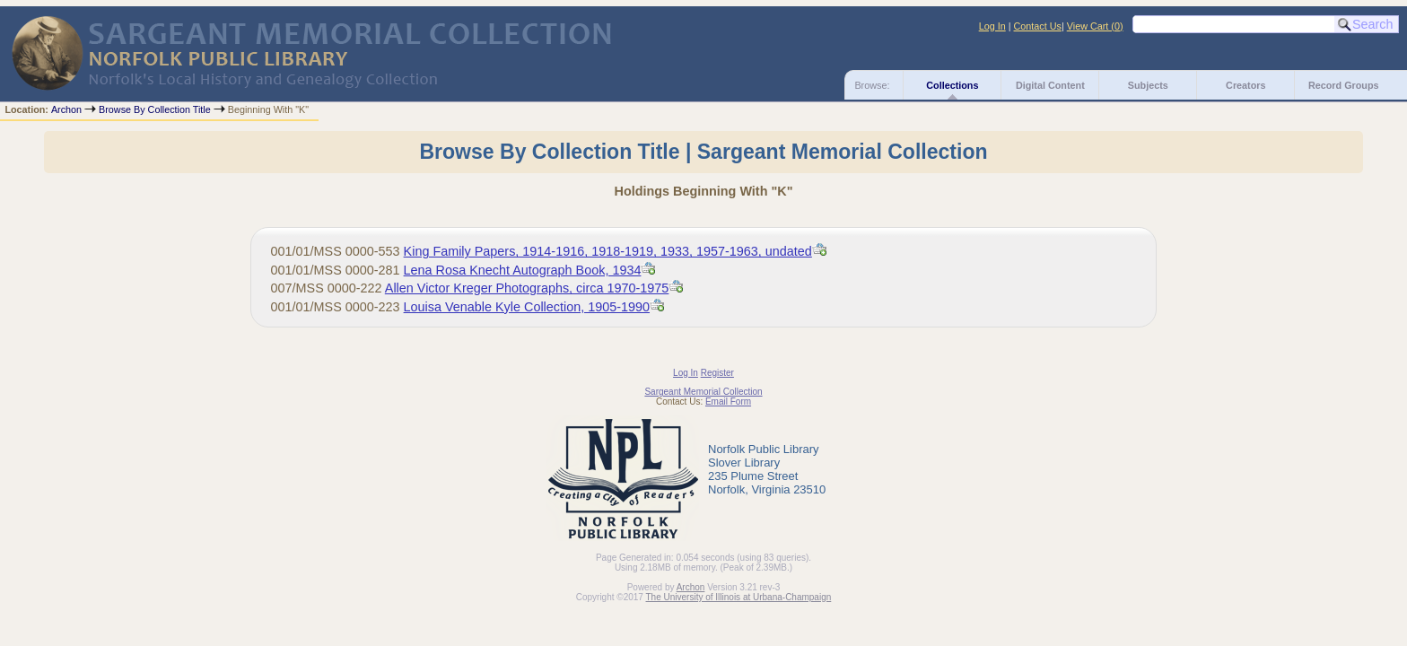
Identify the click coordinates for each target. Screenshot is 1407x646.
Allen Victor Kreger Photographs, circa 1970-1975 (527, 288)
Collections (952, 85)
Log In (992, 26)
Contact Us (1038, 26)
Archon (66, 109)
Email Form (728, 401)
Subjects (1148, 85)
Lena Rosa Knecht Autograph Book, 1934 (523, 270)
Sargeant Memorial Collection (703, 392)
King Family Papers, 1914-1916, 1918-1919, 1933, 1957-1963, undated (608, 251)
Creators (1245, 85)
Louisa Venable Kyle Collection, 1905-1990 (527, 307)
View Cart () (1095, 26)
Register (717, 373)
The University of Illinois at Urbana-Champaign (739, 597)
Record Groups (1343, 85)
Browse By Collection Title (155, 109)
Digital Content (1050, 85)
